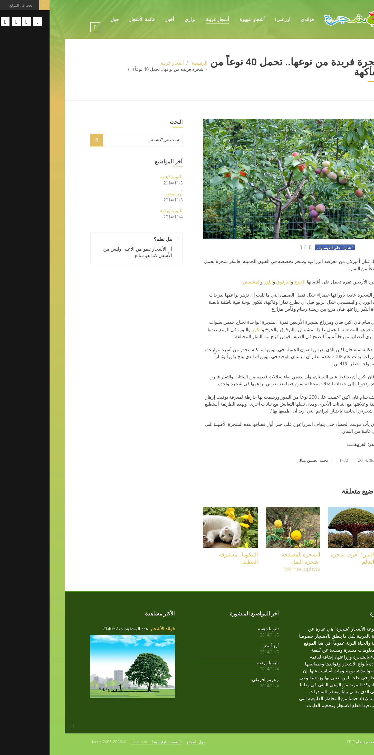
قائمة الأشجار (92, 19)
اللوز (219, 281)
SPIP (301, 741)
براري (140, 19)
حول (65, 19)
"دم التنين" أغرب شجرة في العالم (307, 558)
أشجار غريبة (167, 19)
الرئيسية (282, 19)
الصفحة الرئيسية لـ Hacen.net (106, 741)
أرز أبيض (124, 193)
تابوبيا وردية (121, 210)
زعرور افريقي (215, 679)
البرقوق (234, 281)
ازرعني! (233, 19)
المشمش (202, 281)
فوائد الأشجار (113, 628)
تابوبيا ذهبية (122, 176)
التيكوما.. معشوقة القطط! (188, 558)
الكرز (207, 329)
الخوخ (250, 281)
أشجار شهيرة (202, 19)
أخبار (120, 19)
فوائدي (257, 19)
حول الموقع (146, 741)
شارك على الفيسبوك (284, 247)
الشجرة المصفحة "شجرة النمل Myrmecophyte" (251, 561)
